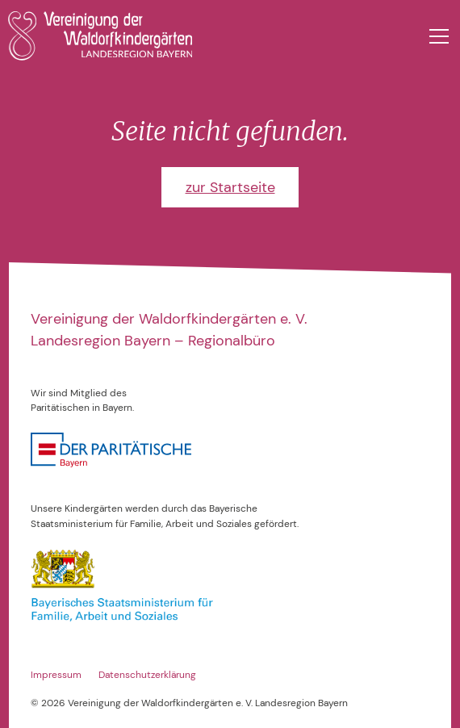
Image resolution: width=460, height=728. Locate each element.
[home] (100, 36)
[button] (436, 36)
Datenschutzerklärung (147, 674)
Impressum (56, 674)
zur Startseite (230, 187)
